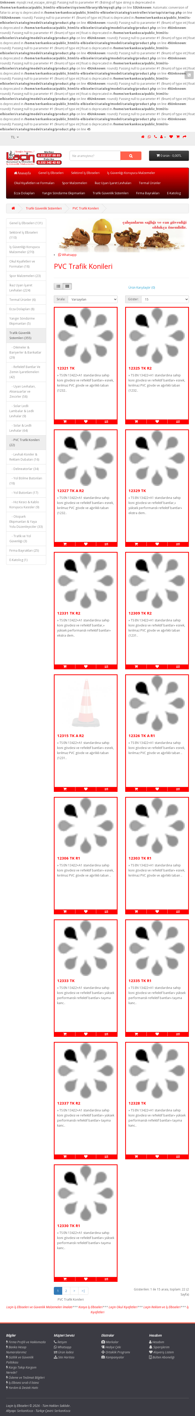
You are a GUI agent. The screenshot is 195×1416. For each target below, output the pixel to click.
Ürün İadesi (64, 1352)
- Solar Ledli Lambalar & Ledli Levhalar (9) (21, 411)
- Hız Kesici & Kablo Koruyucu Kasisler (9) (24, 504)
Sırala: (61, 299)
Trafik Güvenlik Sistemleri (110, 193)
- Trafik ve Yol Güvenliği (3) (20, 538)
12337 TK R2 (68, 1103)
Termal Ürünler (150, 183)
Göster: (133, 299)
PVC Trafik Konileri (86, 208)
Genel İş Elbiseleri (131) (25, 223)
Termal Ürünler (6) (22, 300)
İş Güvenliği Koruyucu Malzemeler (131, 173)
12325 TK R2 (140, 368)
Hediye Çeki (111, 1347)
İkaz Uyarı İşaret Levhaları (113, 183)
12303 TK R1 (140, 858)
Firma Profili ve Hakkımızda (26, 1342)
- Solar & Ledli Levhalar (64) (20, 428)
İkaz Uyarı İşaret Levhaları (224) (20, 287)
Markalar (110, 1342)
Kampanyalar (112, 1357)
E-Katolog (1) (18, 560)
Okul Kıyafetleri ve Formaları (34, 183)
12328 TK (137, 1103)
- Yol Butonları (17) (23, 493)
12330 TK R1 (68, 1225)
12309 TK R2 (140, 613)
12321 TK (66, 368)
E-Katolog (174, 193)
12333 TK (66, 980)
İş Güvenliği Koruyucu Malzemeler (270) (24, 249)
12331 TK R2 (68, 613)
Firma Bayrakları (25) (24, 550)
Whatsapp (67, 255)
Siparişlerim (159, 1347)
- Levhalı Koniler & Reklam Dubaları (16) (24, 457)
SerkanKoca (62, 1411)
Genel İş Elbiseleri (50, 173)
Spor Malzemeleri (74, 183)
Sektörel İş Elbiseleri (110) (23, 235)
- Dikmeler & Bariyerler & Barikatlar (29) (25, 352)
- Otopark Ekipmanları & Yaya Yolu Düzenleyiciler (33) (26, 521)
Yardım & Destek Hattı (22, 1388)
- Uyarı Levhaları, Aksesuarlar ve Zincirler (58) (22, 391)
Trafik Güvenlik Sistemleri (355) (20, 335)
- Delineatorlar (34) (24, 469)
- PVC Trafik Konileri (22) (24, 442)
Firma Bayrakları (147, 193)
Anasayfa (24, 173)
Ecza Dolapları (24, 193)
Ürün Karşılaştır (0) (141, 287)
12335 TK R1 (140, 980)
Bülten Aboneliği (161, 1357)
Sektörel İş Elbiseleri (85, 173)
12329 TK (137, 490)
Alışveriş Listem (161, 1352)
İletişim (60, 1342)
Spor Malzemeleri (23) (25, 276)
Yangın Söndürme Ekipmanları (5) (22, 321)
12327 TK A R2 (70, 490)
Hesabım (156, 1342)
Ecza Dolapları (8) (21, 309)
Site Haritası (64, 1357)
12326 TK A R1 (141, 735)
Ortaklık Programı (115, 1352)
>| (83, 1291)
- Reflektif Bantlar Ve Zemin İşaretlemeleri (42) (24, 372)
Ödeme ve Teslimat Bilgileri (25, 1377)
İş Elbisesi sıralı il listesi (22, 1382)
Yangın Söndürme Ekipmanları (63, 193)
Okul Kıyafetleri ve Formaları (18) (22, 264)
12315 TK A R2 (70, 735)
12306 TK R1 (68, 858)
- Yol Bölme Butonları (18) (25, 480)
